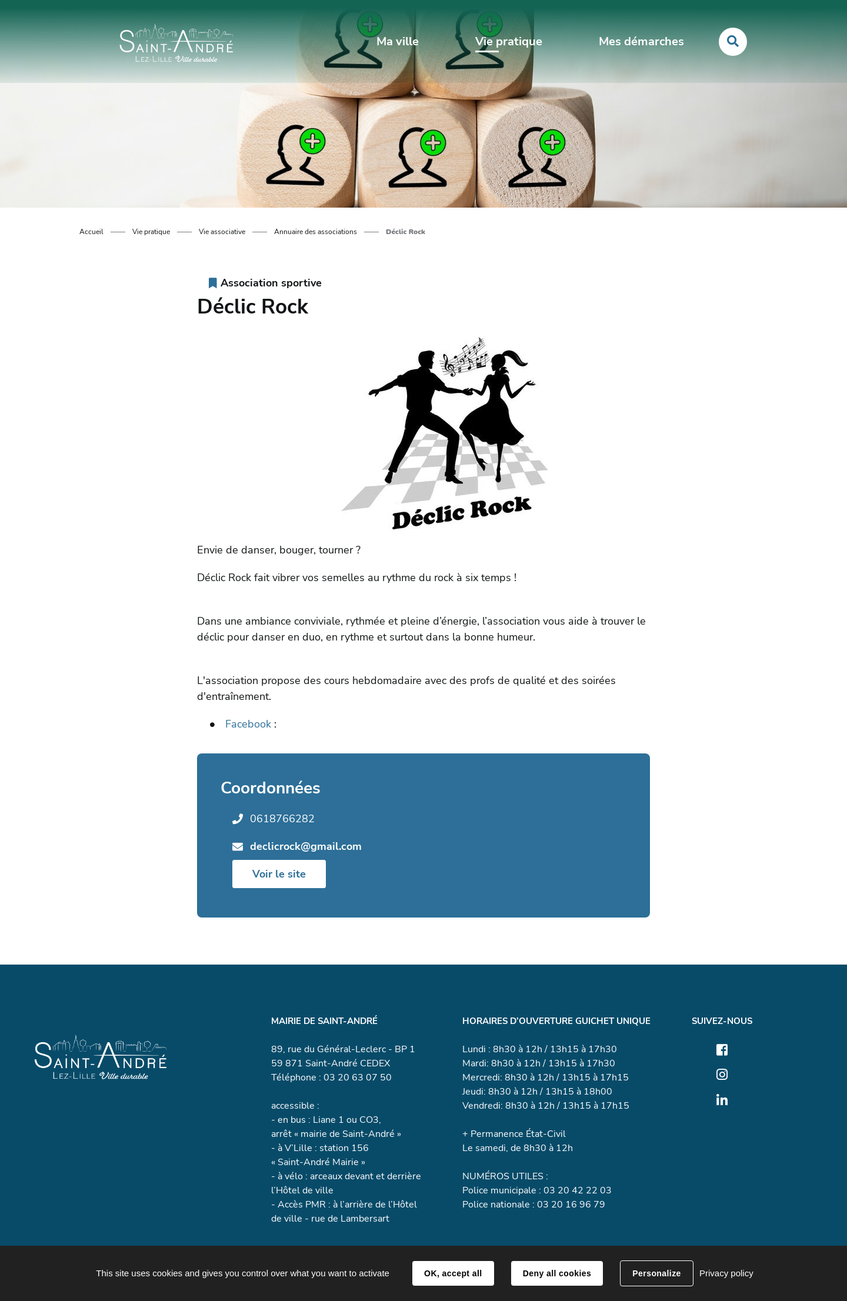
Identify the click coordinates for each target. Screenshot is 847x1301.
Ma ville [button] (397, 42)
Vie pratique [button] (508, 42)
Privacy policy (726, 1273)
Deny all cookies (557, 1273)
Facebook (248, 724)
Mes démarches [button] (640, 42)
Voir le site (279, 874)
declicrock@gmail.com (306, 846)
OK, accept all (453, 1273)
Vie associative (222, 231)
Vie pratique (151, 231)
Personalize (656, 1273)
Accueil (91, 231)
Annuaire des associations (315, 231)
